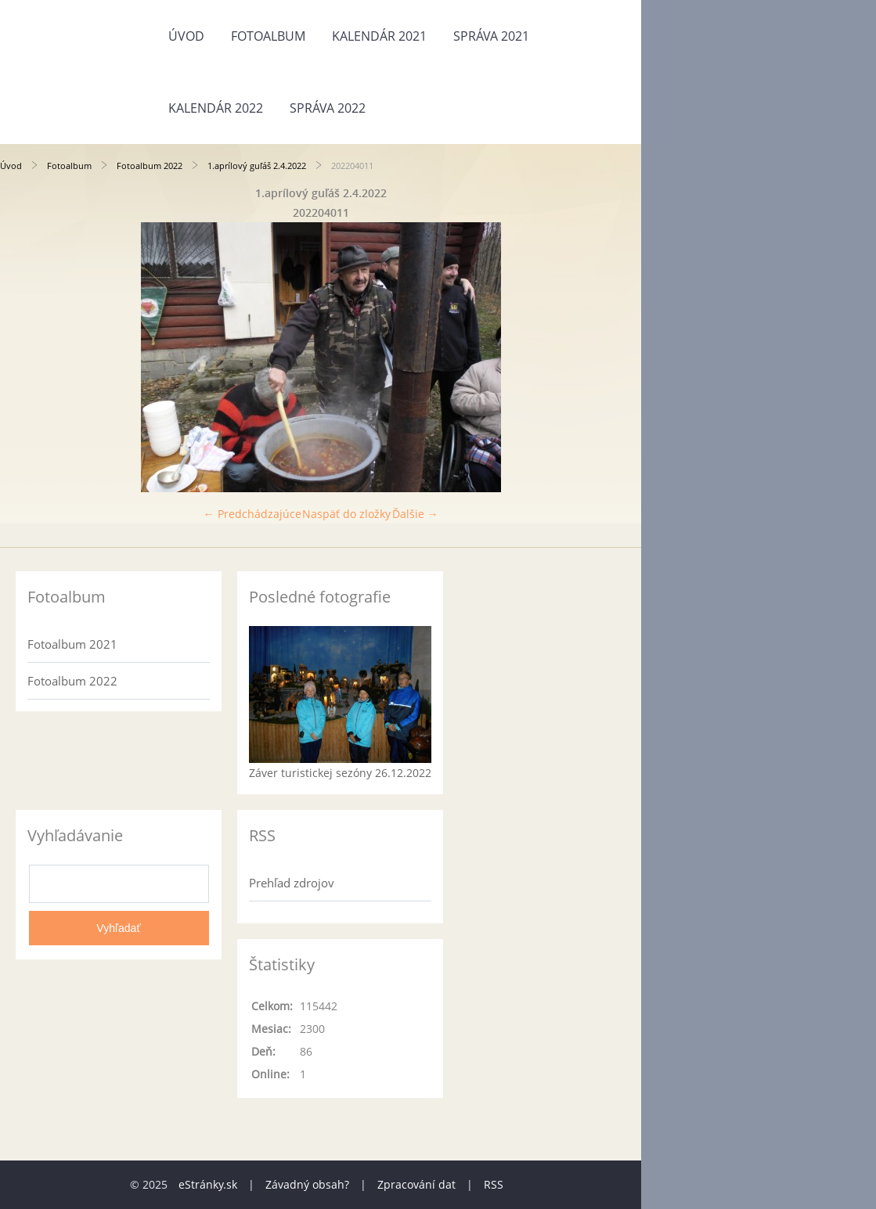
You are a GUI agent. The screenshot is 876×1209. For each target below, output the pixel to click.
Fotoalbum (268, 36)
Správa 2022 (328, 108)
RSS (493, 1184)
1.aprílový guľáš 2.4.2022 (256, 165)
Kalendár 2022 (215, 108)
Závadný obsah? (307, 1184)
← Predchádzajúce (252, 513)
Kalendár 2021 (379, 36)
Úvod (186, 36)
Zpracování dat (416, 1184)
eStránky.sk (207, 1184)
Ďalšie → (415, 513)
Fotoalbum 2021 (72, 644)
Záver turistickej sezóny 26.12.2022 (340, 772)
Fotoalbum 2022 (149, 165)
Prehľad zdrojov (291, 883)
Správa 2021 (491, 36)
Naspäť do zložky (346, 513)
